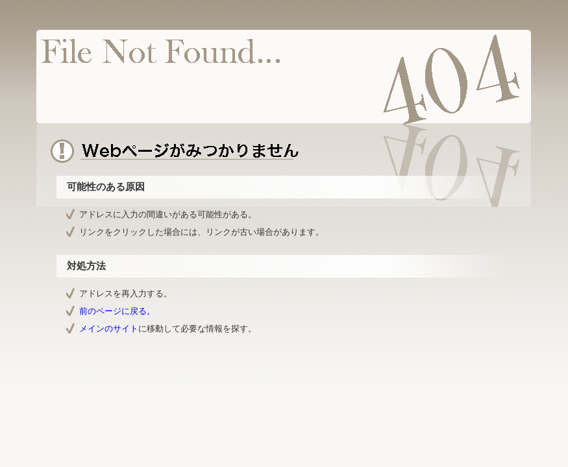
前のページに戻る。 (117, 311)
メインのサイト (108, 328)
